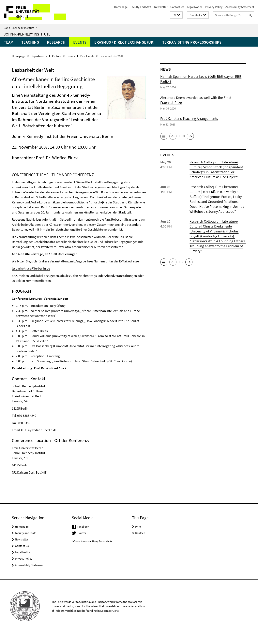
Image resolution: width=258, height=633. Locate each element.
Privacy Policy (213, 7)
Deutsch (140, 533)
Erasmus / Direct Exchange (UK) (124, 42)
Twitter (81, 533)
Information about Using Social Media (92, 541)
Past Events (87, 56)
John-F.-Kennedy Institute (27, 34)
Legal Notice (194, 7)
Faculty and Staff (140, 7)
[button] (176, 15)
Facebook (83, 526)
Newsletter (160, 7)
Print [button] (138, 526)
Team (8, 42)
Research (56, 42)
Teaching (30, 42)
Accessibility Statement (239, 7)
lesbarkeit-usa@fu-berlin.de (31, 268)
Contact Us (177, 7)
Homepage (121, 7)
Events (79, 42)
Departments (39, 56)
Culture (56, 56)
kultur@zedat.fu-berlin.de (38, 430)
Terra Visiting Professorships (191, 42)
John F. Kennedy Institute (20, 27)
